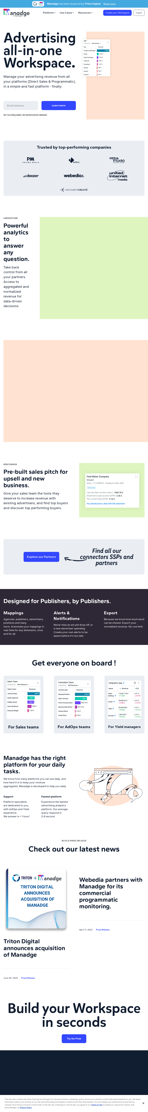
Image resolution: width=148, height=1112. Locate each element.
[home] (16, 13)
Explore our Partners (41, 557)
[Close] (143, 1104)
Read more (109, 3)
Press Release (28, 978)
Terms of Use (96, 1106)
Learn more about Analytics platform (16, 315)
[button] (49, 13)
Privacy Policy (26, 1109)
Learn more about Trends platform (25, 515)
